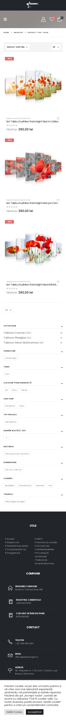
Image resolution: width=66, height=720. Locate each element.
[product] (33, 85)
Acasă (10, 539)
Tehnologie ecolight (15, 501)
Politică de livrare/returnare (44, 561)
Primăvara (10, 405)
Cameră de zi (25, 485)
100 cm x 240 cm (13, 469)
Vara (21, 405)
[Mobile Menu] (6, 19)
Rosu (14, 390)
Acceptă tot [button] (34, 712)
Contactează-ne (16, 549)
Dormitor (40, 485)
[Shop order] (17, 47)
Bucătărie (9, 485)
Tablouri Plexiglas (15, 337)
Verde (24, 390)
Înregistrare (13, 553)
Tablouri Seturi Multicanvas (21, 342)
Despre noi (13, 542)
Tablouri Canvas (14, 333)
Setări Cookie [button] (14, 712)
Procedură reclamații (42, 554)
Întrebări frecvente (17, 546)
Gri (6, 390)
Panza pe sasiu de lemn (17, 453)
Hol (50, 485)
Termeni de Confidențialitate (44, 547)
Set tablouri (10, 421)
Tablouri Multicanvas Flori (18, 118)
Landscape (10, 358)
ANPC (39, 539)
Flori (7, 374)
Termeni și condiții (46, 542)
